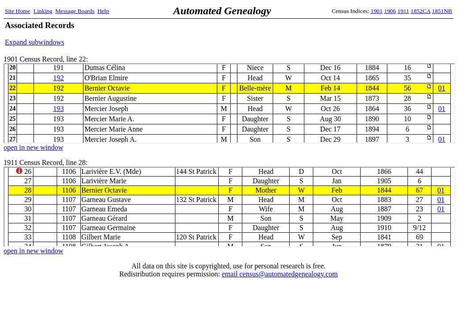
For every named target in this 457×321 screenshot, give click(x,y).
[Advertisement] (347, 33)
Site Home (17, 11)
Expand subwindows (34, 42)
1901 (377, 11)
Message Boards (75, 11)
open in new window (33, 147)
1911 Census (229, 207)
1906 (390, 11)
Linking (42, 11)
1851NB (442, 11)
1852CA (420, 11)
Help (103, 11)
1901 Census (229, 103)
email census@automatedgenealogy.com (280, 274)
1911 (403, 11)
